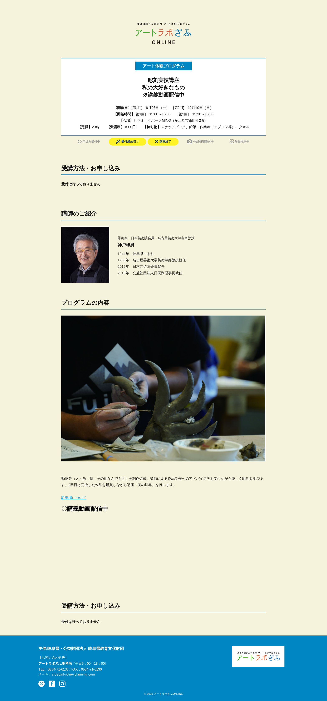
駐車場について (73, 498)
